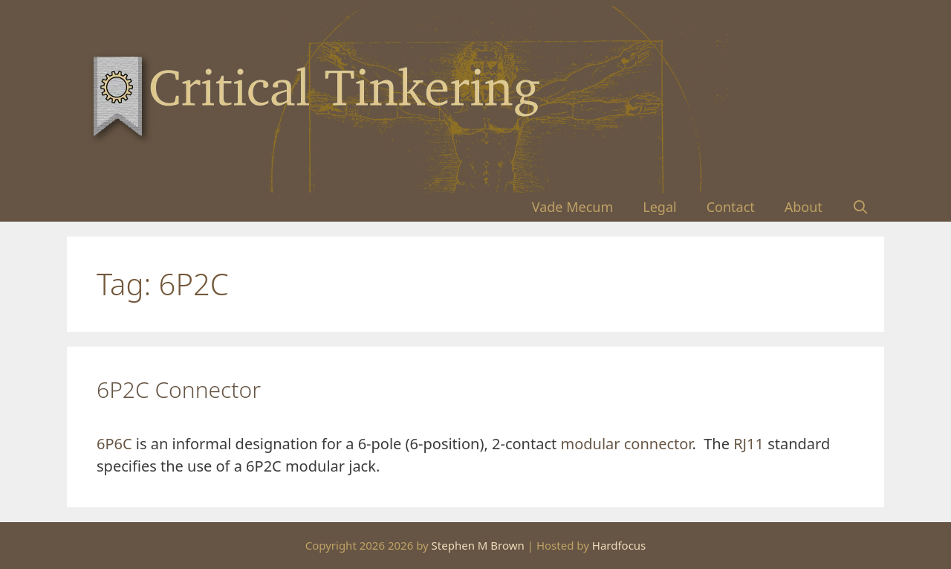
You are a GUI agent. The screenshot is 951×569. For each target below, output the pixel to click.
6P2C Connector (179, 389)
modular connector (626, 444)
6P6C (114, 444)
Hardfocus (619, 545)
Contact (731, 207)
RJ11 (748, 444)
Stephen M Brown (478, 545)
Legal (659, 207)
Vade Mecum (573, 207)
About (803, 207)
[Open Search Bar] (860, 207)
